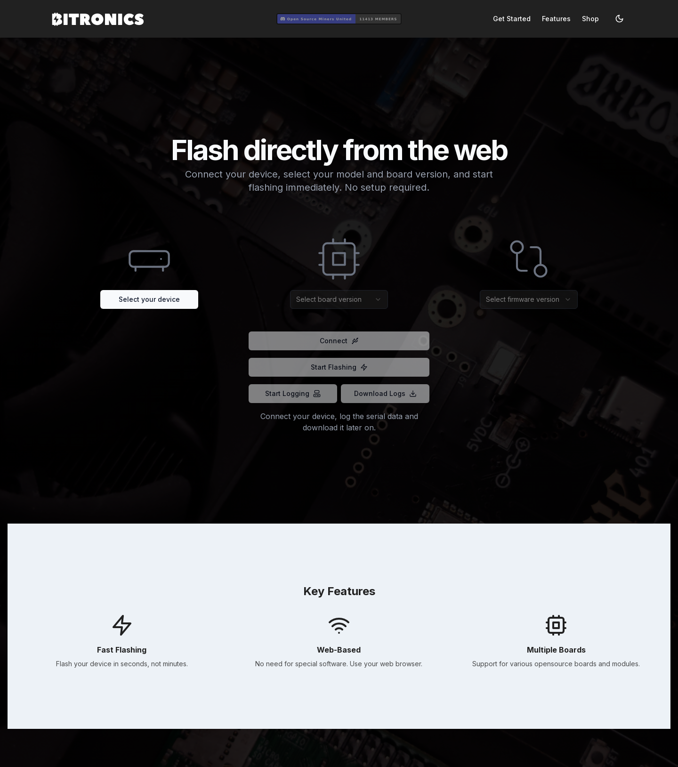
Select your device (149, 299)
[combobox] (339, 299)
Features (556, 19)
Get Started (512, 19)
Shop (590, 19)
